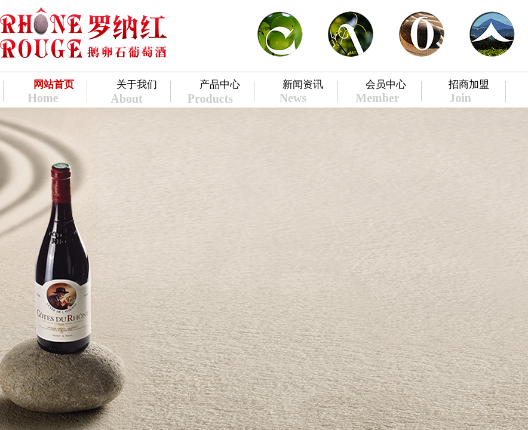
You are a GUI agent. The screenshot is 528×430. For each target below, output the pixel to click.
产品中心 (219, 84)
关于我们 (136, 84)
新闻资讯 (303, 84)
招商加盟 (469, 84)
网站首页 (53, 84)
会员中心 (386, 84)
